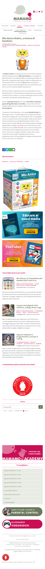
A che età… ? (8, 498)
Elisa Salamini (31, 287)
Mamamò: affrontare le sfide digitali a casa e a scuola (22, 536)
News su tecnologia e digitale (24, 284)
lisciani (27, 161)
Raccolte (13, 26)
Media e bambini (8, 30)
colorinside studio (27, 551)
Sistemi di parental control (12, 494)
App (5, 410)
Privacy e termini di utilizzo (22, 539)
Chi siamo (40, 26)
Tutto (26, 410)
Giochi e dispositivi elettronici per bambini (14, 45)
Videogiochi (18, 410)
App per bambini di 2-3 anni (12, 470)
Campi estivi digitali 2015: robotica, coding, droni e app (28, 306)
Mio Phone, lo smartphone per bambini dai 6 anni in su (29, 279)
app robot (5, 161)
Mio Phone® (19, 127)
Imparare (38, 343)
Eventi (29, 30)
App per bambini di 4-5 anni (12, 474)
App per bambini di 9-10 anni (12, 482)
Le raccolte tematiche (10, 490)
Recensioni (5, 26)
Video (10, 410)
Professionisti (38, 30)
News (19, 26)
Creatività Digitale (33, 312)
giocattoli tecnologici (16, 161)
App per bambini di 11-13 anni (13, 486)
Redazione (13, 44)
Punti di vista (22, 33)
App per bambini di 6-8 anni (12, 478)
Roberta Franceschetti (33, 314)
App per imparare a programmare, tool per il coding (27, 337)
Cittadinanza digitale (29, 26)
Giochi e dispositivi (20, 30)
